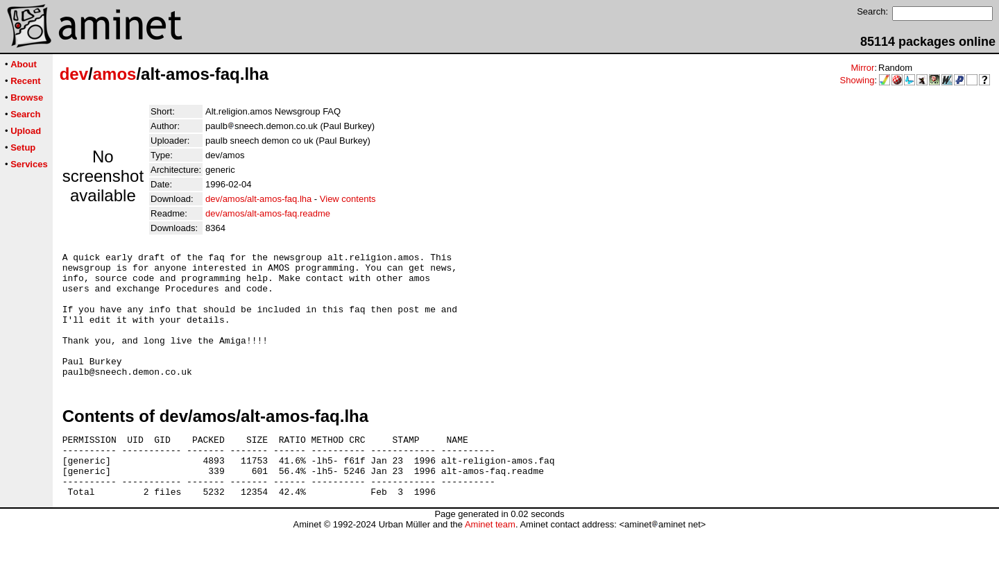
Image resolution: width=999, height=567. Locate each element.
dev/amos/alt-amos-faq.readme (267, 213)
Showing (857, 80)
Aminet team (490, 562)
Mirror (862, 67)
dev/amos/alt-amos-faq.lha (258, 199)
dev (74, 74)
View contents (348, 199)
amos (115, 74)
